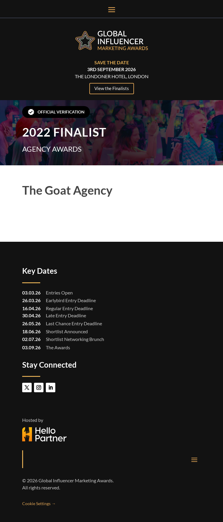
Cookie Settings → (39, 503)
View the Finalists (111, 88)
